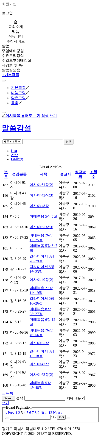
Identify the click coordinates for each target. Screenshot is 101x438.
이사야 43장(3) (41, 195)
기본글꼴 (18, 88)
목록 (7, 393)
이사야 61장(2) (41, 185)
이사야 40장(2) (41, 280)
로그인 (7, 13)
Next (57, 413)
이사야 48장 (39, 206)
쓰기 (53, 116)
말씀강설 (16, 128)
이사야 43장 (39, 364)
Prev (10, 413)
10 (42, 413)
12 (50, 413)
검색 (45, 116)
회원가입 (9, 4)
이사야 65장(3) (41, 227)
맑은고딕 (18, 98)
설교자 (65, 174)
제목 (43, 174)
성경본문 (19, 174)
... (46, 413)
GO (61, 417)
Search (8, 398)
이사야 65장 (39, 343)
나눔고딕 (18, 93)
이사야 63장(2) (41, 375)
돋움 (14, 103)
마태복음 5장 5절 (43, 216)
